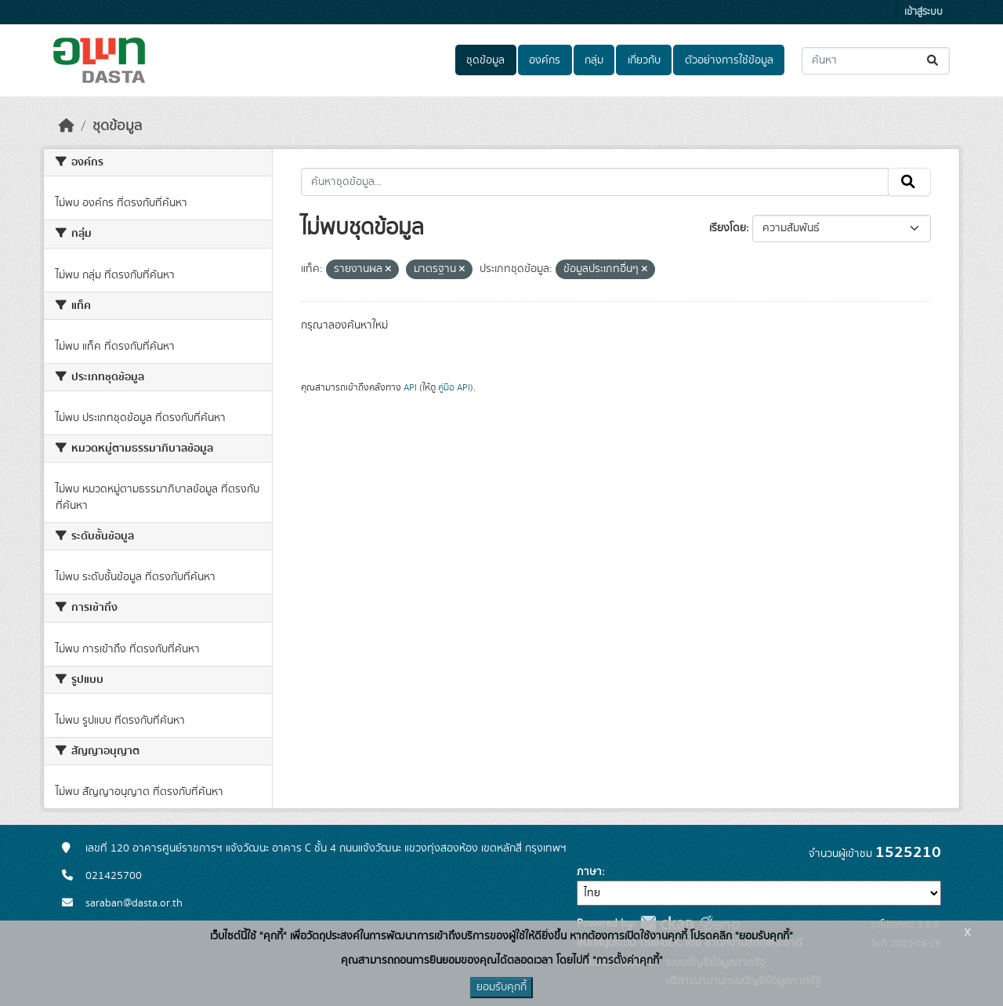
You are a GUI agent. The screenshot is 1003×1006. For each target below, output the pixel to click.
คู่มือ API (454, 387)
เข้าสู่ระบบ (923, 12)
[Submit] (933, 60)
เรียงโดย (727, 228)
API (410, 387)
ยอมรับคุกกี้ (501, 987)
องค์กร (544, 60)
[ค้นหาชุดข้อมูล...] (876, 60)
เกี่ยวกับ (644, 60)
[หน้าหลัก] (66, 126)
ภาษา (589, 872)
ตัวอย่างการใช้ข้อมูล (729, 60)
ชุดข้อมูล (485, 60)
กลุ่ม (594, 60)
